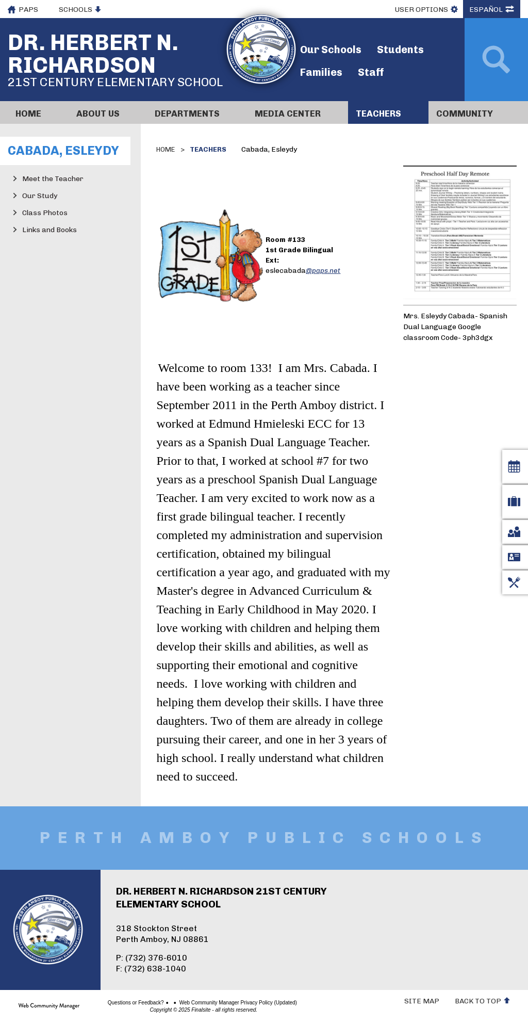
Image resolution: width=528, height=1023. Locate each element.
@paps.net (323, 270)
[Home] (38, 112)
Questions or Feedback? (116, 1002)
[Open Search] (496, 59)
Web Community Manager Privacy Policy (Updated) (218, 1002)
